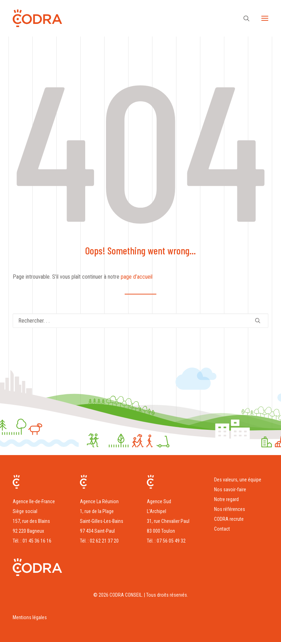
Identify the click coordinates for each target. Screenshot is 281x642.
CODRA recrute (229, 519)
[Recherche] (243, 18)
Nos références (229, 509)
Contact (222, 529)
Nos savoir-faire (230, 489)
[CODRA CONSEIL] (37, 18)
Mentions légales (30, 617)
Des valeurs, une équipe (237, 479)
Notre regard (226, 499)
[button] (265, 18)
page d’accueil (136, 276)
